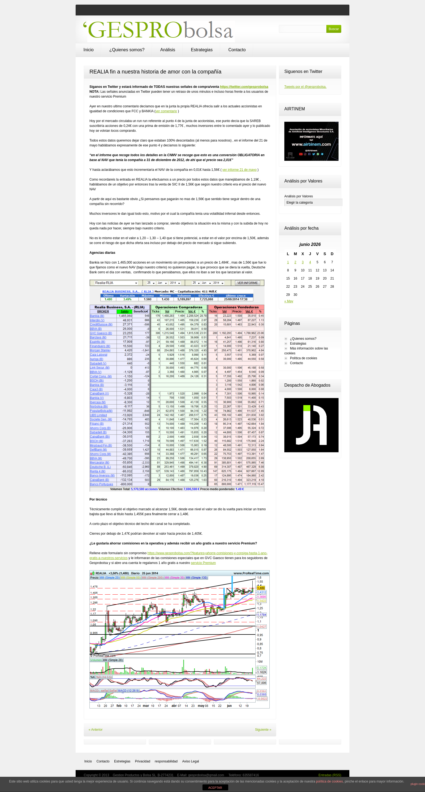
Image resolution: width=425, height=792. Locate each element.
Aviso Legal (190, 761)
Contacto (237, 49)
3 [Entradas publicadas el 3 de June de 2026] (303, 262)
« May (288, 301)
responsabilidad (166, 761)
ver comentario (166, 111)
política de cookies (329, 781)
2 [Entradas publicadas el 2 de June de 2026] (295, 262)
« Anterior (95, 730)
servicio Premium (203, 563)
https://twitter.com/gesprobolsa (244, 87)
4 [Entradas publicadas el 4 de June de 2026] (310, 262)
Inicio (88, 49)
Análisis (167, 49)
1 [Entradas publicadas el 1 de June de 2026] (288, 262)
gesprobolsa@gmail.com (206, 775)
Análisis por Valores (298, 196)
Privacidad (142, 761)
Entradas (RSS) (329, 775)
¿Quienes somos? (126, 49)
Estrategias (201, 49)
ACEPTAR (215, 787)
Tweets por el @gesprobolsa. (305, 87)
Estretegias (122, 761)
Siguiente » (263, 730)
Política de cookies (303, 358)
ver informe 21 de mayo (240, 170)
